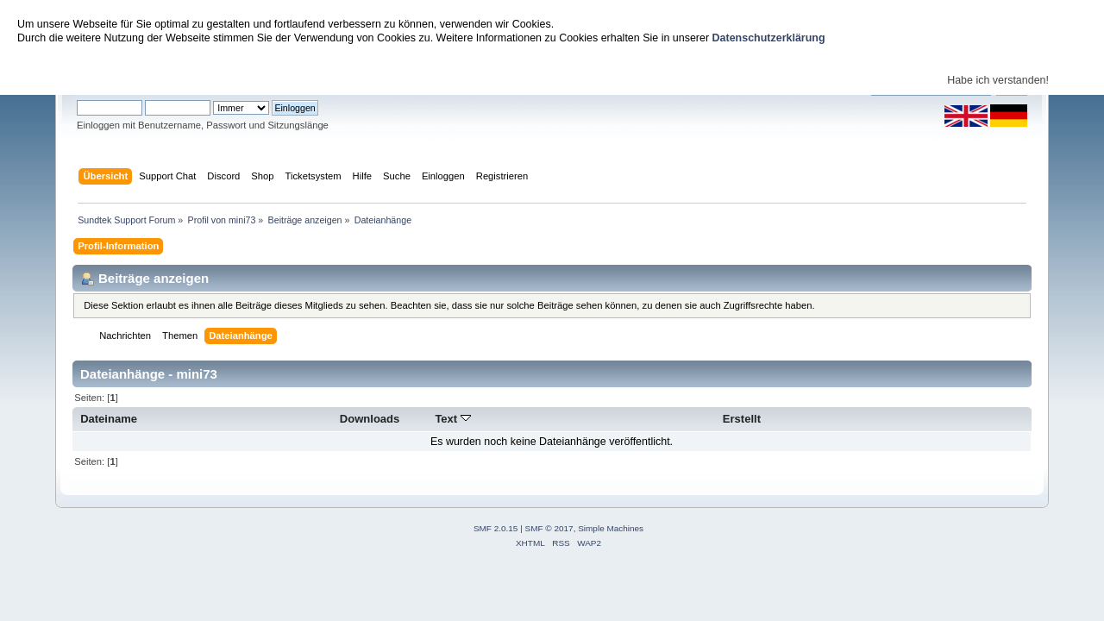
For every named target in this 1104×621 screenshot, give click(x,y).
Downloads (370, 418)
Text (452, 418)
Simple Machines (610, 528)
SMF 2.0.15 (496, 528)
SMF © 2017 (549, 528)
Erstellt (742, 418)
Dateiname (108, 418)
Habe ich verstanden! (998, 80)
